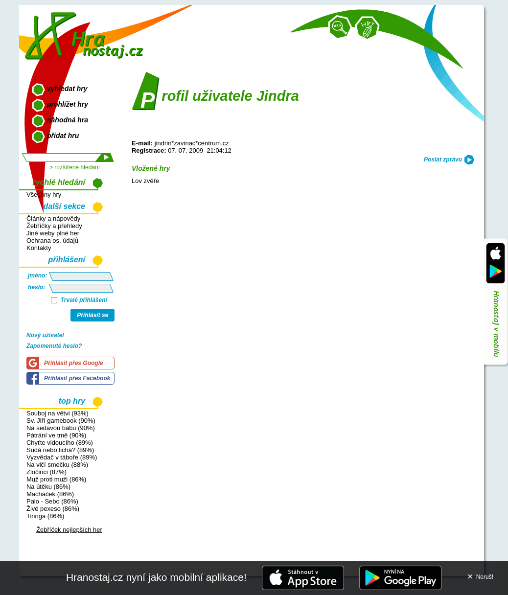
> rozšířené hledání (74, 167)
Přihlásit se (92, 315)
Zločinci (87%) (46, 472)
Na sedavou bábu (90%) (60, 428)
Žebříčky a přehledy (54, 225)
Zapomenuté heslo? (54, 346)
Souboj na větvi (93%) (57, 413)
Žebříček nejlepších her (69, 529)
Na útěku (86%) (48, 486)
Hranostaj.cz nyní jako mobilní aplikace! (156, 577)
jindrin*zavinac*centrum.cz (192, 143)
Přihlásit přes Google (73, 363)
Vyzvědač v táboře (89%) (61, 457)
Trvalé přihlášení (79, 300)
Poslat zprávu (443, 159)
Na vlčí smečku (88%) (57, 464)
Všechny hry (43, 194)
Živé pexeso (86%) (52, 508)
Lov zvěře (145, 180)
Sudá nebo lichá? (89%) (60, 450)
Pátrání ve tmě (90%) (56, 435)
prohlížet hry (67, 104)
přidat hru (63, 135)
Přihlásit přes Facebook (77, 378)
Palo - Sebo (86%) (52, 501)
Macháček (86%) (50, 494)
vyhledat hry (67, 88)
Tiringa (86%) (45, 516)
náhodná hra (67, 120)
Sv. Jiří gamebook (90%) (60, 420)
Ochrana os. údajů (52, 240)
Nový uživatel (45, 335)
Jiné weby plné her (52, 233)
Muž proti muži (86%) (56, 479)
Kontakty (38, 248)
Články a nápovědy (53, 218)
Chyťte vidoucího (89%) (59, 442)
